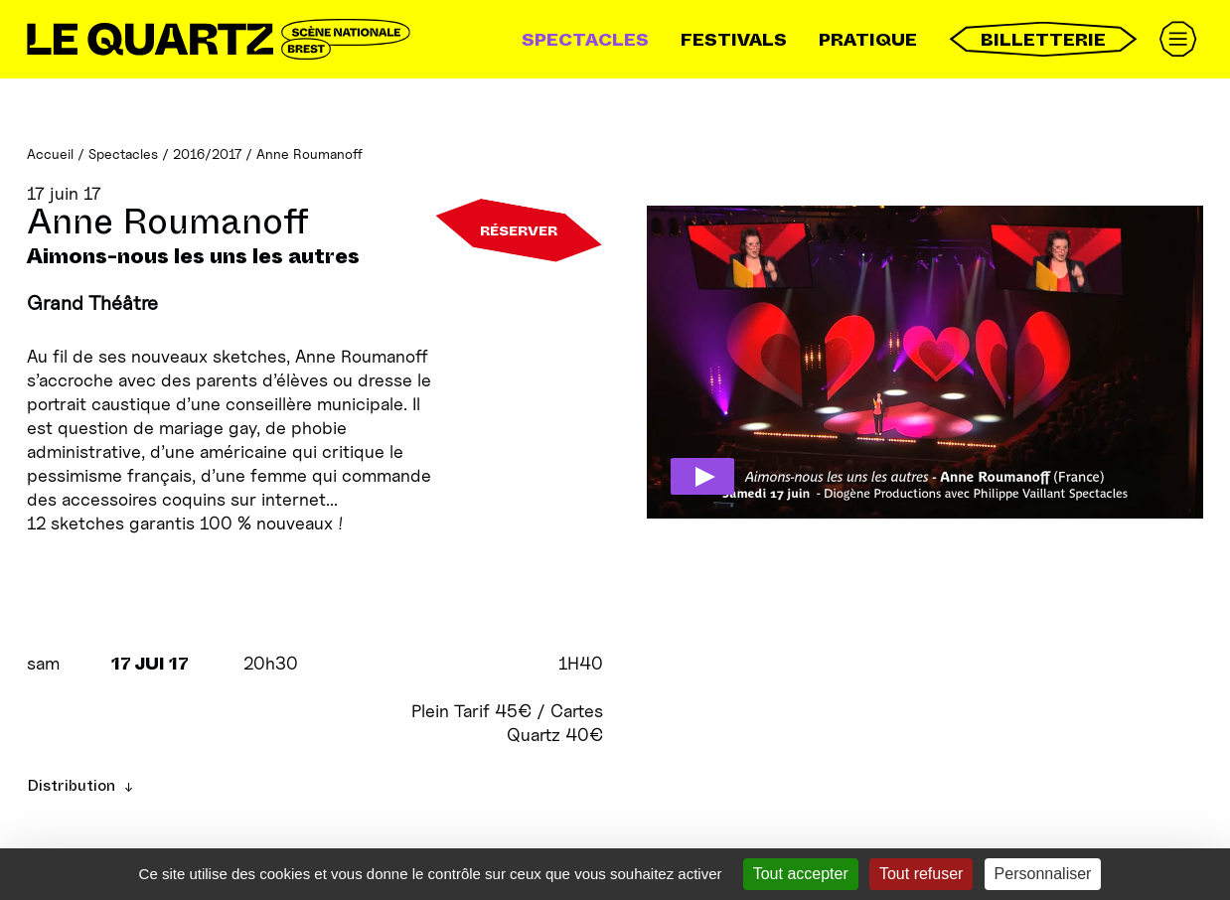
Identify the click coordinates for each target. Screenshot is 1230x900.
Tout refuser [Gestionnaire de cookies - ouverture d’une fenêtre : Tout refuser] (921, 873)
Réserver (518, 230)
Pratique (868, 40)
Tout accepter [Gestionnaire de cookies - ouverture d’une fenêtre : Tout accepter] (800, 873)
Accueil (50, 153)
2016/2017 (207, 153)
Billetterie (1043, 39)
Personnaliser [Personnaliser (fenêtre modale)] (1043, 873)
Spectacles (585, 40)
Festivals (734, 40)
